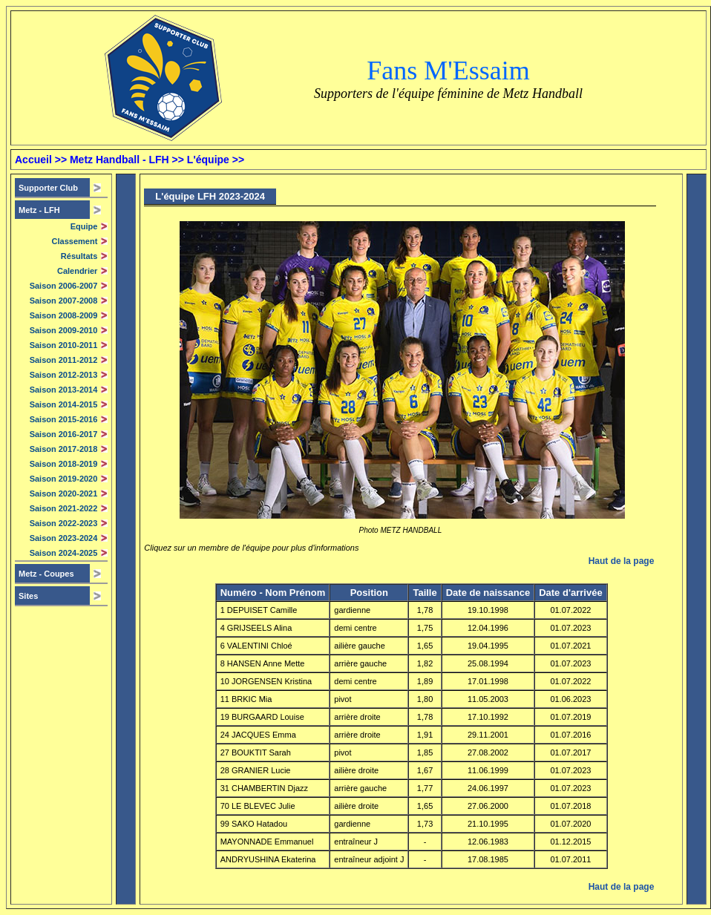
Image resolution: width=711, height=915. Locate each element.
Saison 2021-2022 (64, 508)
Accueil (33, 159)
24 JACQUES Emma (258, 734)
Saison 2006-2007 (64, 285)
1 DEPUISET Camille (259, 610)
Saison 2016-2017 (64, 434)
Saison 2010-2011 (64, 345)
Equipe (84, 226)
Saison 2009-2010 (64, 330)
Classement (75, 241)
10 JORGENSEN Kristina (266, 681)
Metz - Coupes (46, 573)
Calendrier (77, 270)
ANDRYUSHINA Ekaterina (268, 859)
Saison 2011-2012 (64, 359)
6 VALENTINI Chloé (256, 645)
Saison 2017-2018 (64, 449)
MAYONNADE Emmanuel (267, 841)
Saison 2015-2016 (64, 419)
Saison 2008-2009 (64, 315)
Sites (28, 595)
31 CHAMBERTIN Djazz (264, 788)
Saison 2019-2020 (64, 478)
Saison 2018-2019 (64, 463)
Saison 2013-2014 (64, 389)
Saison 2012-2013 (64, 374)
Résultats (79, 256)
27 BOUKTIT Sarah (255, 752)
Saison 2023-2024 (64, 538)
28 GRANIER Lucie (255, 770)
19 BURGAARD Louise (262, 716)
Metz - (39, 210)
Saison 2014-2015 (64, 404)
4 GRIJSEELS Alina (256, 627)
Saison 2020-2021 (64, 493)
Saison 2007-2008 (64, 300)
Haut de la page (622, 561)
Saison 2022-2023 (64, 523)
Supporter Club (48, 187)
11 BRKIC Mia (246, 699)
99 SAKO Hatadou (254, 823)
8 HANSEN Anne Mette (262, 663)
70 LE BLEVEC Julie (257, 805)
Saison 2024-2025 (64, 552)
